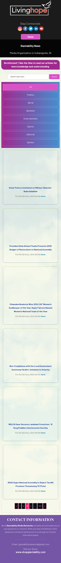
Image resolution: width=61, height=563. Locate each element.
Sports (30, 126)
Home (31, 36)
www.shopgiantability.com (30, 552)
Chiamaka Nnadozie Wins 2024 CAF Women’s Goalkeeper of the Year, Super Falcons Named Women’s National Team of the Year (30, 308)
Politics (30, 94)
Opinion (30, 142)
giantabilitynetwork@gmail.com (34, 544)
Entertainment (31, 118)
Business (30, 110)
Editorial (30, 134)
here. (43, 196)
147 (40, 506)
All (30, 87)
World (30, 102)
